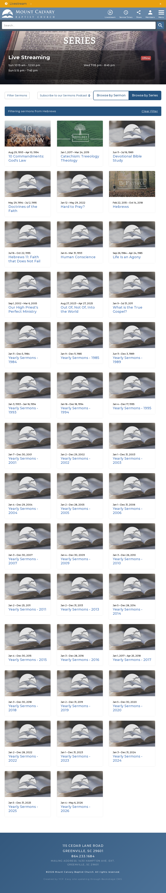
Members (150, 17)
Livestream (110, 17)
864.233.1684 (83, 856)
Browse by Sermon (111, 95)
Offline (146, 58)
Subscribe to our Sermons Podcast (63, 95)
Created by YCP (53, 879)
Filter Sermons (17, 95)
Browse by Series (145, 95)
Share (139, 17)
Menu (161, 17)
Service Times (125, 17)
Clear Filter (150, 111)
